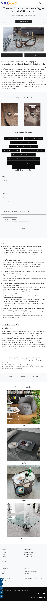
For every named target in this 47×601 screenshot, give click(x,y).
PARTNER (4, 559)
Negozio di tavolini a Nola (11, 151)
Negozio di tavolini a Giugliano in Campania (23, 147)
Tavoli (26, 559)
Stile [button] (11, 379)
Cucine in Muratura (29, 556)
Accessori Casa (19, 15)
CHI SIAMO (4, 552)
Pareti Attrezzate (7, 576)
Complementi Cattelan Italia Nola (23, 167)
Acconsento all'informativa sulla (16, 211)
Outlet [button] (36, 379)
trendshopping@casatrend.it (34, 578)
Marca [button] (11, 376)
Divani (3, 571)
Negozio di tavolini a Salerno (34, 138)
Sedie (25, 561)
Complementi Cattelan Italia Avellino (32, 151)
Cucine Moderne (28, 552)
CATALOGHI (4, 556)
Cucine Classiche (29, 554)
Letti (3, 573)
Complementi (28, 15)
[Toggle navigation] (44, 3)
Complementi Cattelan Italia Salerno (23, 155)
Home (13, 15)
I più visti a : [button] (23, 379)
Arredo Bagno (6, 578)
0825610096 (29, 576)
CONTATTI (4, 561)
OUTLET (3, 554)
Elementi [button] (23, 376)
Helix (34, 15)
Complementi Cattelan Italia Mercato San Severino (23, 159)
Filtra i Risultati (23, 21)
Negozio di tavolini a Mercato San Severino (23, 143)
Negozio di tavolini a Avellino (13, 138)
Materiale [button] (35, 376)
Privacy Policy (25, 211)
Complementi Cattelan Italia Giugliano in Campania (23, 163)
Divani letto (5, 580)
